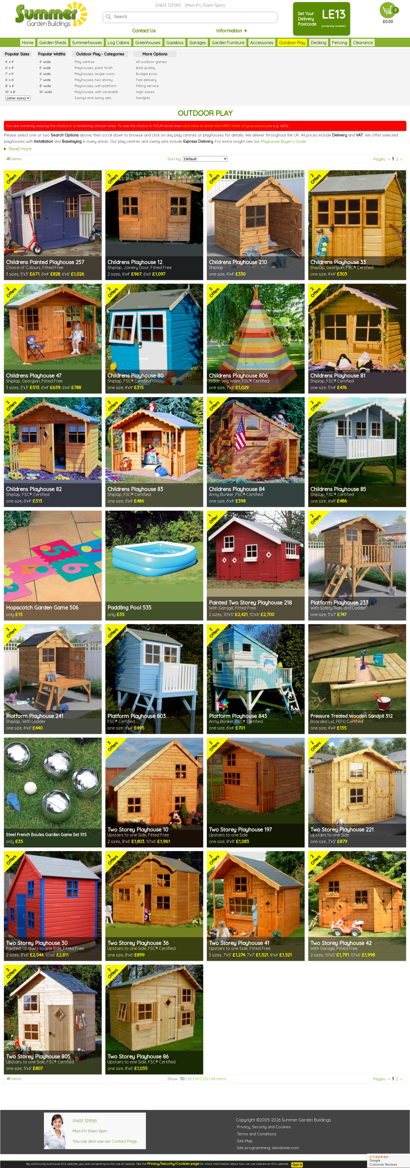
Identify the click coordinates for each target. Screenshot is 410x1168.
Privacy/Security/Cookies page (173, 1163)
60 (189, 1078)
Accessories (262, 42)
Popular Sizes (17, 54)
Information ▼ (232, 31)
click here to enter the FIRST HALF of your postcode (227, 125)
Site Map (245, 1140)
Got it (297, 1165)
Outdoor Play (292, 42)
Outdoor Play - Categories (100, 54)
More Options (155, 54)
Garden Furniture (228, 42)
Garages (197, 42)
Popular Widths (51, 54)
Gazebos (175, 42)
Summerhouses (87, 42)
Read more (20, 148)
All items (218, 1078)
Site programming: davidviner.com (268, 1147)
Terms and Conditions (256, 1133)
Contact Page (124, 1141)
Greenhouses (148, 42)
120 (205, 1078)
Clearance (363, 42)
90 (197, 1078)
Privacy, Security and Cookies (264, 1126)
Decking (318, 42)
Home (27, 42)
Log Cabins (118, 42)
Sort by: (174, 158)
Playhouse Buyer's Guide (283, 141)
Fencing (339, 42)
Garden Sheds (52, 42)
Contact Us (144, 31)
